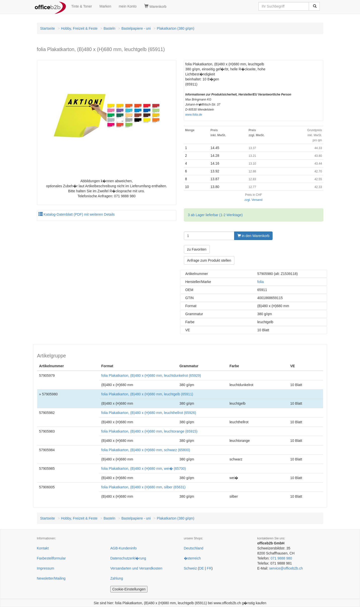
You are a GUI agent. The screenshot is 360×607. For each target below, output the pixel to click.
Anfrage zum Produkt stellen (209, 260)
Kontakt (43, 548)
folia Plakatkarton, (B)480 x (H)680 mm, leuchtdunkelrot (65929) (151, 375)
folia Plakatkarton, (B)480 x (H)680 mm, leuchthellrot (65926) (148, 413)
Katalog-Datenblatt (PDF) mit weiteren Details (76, 214)
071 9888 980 (281, 558)
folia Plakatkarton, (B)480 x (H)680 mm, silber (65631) (143, 487)
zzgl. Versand (253, 200)
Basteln (109, 28)
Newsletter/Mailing (51, 578)
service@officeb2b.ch (286, 568)
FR (209, 568)
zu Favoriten (197, 249)
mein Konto (128, 6)
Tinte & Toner (81, 6)
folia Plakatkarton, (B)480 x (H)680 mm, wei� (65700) (143, 468)
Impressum (45, 568)
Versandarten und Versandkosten (136, 568)
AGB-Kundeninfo (123, 548)
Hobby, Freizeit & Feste (79, 28)
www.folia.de (193, 114)
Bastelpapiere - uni (136, 28)
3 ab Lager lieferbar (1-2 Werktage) (215, 215)
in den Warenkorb (253, 236)
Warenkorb (155, 6)
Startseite (47, 28)
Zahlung (116, 578)
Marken (105, 6)
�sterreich (192, 558)
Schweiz (190, 568)
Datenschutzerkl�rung (128, 558)
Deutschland (193, 548)
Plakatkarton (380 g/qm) (175, 28)
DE (201, 568)
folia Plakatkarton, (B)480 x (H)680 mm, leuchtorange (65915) (149, 431)
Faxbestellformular (51, 558)
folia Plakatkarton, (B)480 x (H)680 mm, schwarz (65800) (145, 450)
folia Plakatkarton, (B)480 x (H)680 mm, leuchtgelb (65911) (147, 394)
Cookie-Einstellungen (128, 589)
